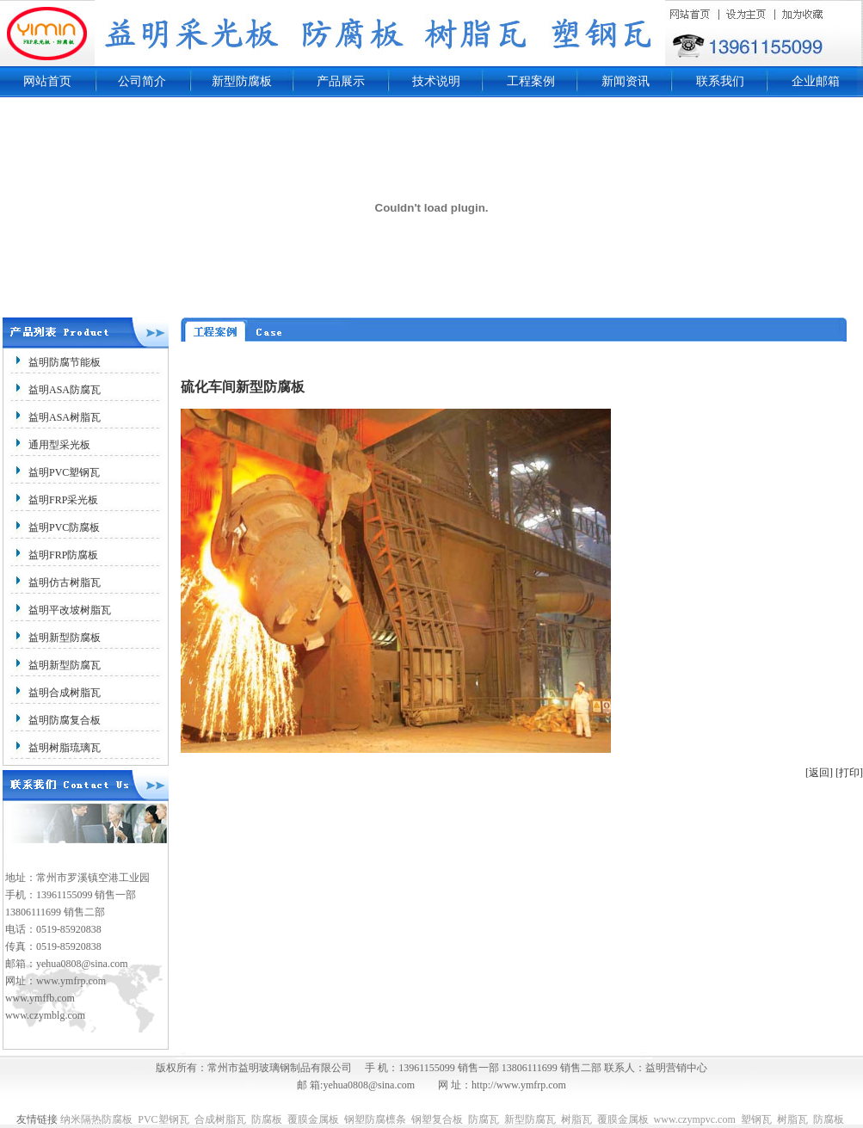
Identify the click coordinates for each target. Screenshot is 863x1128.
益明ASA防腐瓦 (64, 390)
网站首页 (47, 81)
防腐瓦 (483, 1119)
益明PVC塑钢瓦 (64, 472)
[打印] (849, 773)
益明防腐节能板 (64, 362)
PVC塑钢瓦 (163, 1119)
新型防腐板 (242, 81)
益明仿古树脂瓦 (64, 582)
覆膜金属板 (313, 1119)
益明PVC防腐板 (64, 527)
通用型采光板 (59, 445)
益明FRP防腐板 (63, 555)
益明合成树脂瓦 (64, 693)
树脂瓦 (576, 1119)
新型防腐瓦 (530, 1119)
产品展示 (341, 81)
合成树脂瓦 (220, 1119)
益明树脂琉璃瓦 (64, 748)
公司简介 (142, 81)
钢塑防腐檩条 (375, 1119)
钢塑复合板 (437, 1119)
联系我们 (720, 81)
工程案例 (531, 81)
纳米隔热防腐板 (96, 1119)
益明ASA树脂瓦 (64, 417)
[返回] (819, 773)
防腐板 (266, 1119)
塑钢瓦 (756, 1119)
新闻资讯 (625, 81)
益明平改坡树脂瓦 (69, 610)
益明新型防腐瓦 (64, 665)
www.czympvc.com (695, 1119)
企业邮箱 (816, 81)
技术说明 (436, 81)
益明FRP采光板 (63, 500)
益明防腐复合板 (64, 720)
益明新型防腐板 (64, 638)
